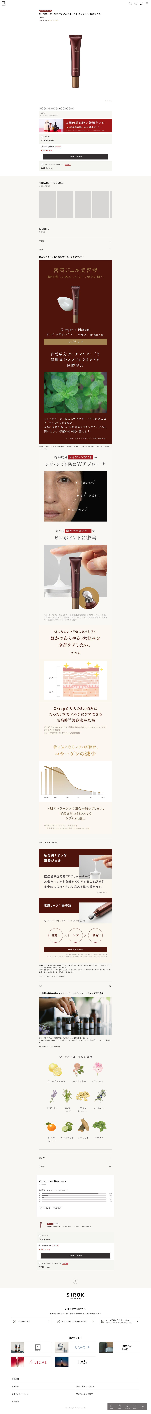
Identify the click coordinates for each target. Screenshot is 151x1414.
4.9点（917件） (53, 20)
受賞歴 (42, 241)
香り (41, 986)
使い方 (42, 1158)
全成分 (42, 1166)
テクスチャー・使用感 (48, 842)
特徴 (41, 249)
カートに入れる (75, 156)
